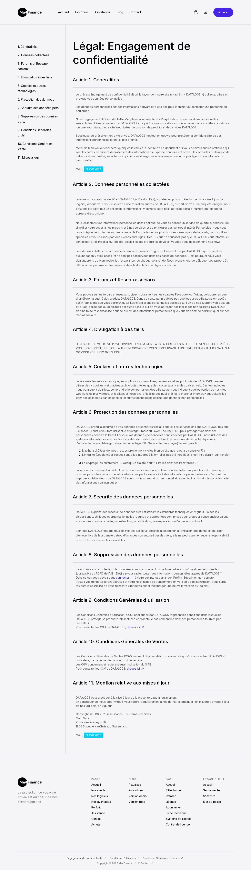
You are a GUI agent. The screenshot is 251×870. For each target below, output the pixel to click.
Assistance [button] (102, 12)
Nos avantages (101, 801)
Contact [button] (135, 12)
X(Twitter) (145, 863)
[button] (196, 12)
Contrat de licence (178, 824)
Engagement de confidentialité (86, 858)
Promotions (136, 790)
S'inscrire (209, 796)
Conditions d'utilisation (124, 858)
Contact (96, 818)
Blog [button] (119, 12)
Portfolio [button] (81, 12)
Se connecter (212, 790)
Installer (171, 796)
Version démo (138, 796)
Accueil (96, 784)
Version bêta (137, 801)
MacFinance (127, 863)
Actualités (135, 784)
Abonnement (174, 807)
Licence (171, 801)
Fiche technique (176, 813)
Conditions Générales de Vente (163, 858)
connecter (124, 577)
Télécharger (174, 790)
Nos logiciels (99, 796)
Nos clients (98, 790)
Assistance (98, 813)
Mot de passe (212, 801)
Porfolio (96, 807)
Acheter (223, 12)
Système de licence (179, 818)
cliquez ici (135, 627)
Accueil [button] (63, 12)
